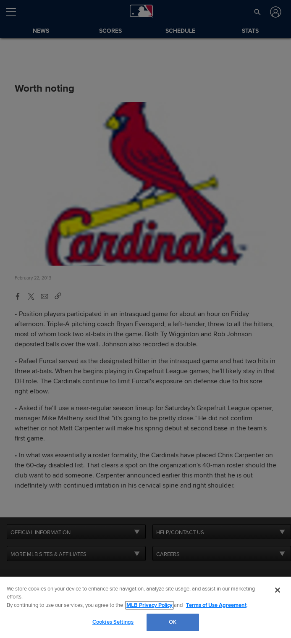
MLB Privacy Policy (149, 605)
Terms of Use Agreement (216, 605)
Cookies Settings (113, 622)
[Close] (277, 590)
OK (172, 622)
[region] (145, 607)
